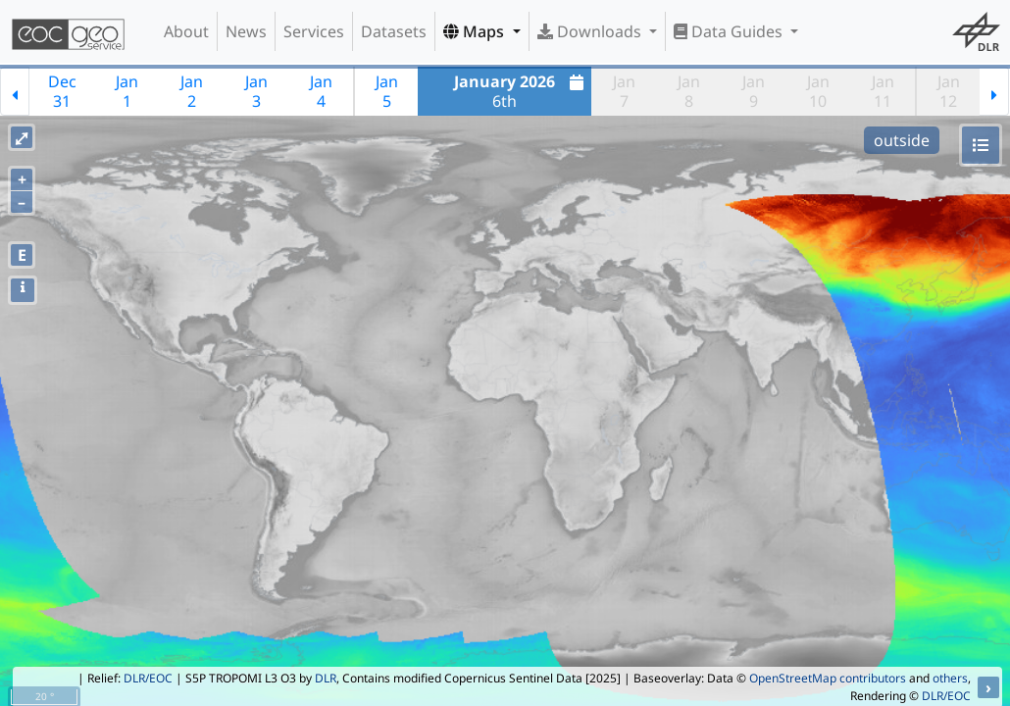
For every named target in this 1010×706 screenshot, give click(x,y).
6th (521, 91)
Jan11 (883, 91)
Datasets (394, 31)
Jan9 (753, 91)
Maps (475, 31)
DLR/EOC (148, 678)
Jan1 (127, 91)
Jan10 (818, 91)
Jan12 (948, 91)
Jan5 (387, 91)
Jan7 (624, 91)
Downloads (591, 31)
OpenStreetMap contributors (827, 678)
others (950, 678)
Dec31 (62, 91)
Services (313, 31)
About (186, 31)
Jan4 (321, 91)
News (246, 31)
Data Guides (730, 31)
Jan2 (191, 91)
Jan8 (689, 91)
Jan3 (256, 91)
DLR (325, 678)
